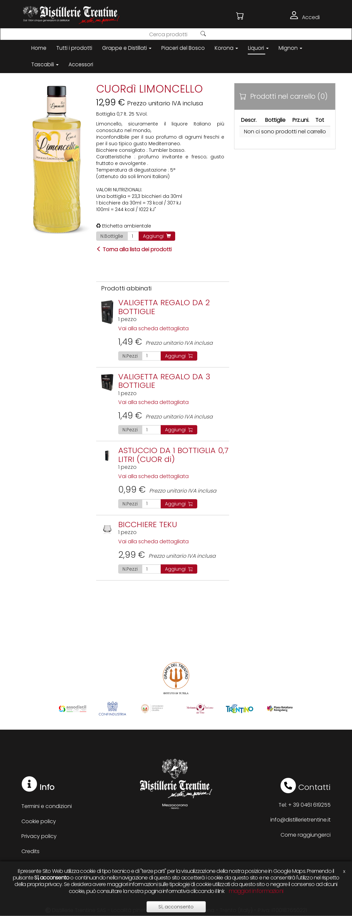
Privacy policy (39, 836)
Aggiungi (157, 236)
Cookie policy (38, 821)
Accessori (80, 64)
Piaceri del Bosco (183, 48)
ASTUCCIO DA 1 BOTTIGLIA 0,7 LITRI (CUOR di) (173, 454)
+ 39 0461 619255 (309, 805)
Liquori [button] (258, 48)
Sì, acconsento (176, 906)
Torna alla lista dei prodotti (134, 249)
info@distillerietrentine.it (300, 819)
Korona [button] (226, 48)
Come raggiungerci (306, 835)
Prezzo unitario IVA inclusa (165, 343)
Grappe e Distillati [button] (126, 48)
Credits (30, 851)
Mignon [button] (290, 48)
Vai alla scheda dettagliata (153, 328)
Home (38, 48)
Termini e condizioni (46, 806)
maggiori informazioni (256, 891)
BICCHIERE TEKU (147, 524)
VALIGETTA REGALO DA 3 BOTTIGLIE (164, 381)
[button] (240, 16)
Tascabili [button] (45, 64)
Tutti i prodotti (74, 48)
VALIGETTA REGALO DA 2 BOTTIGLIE (164, 306)
